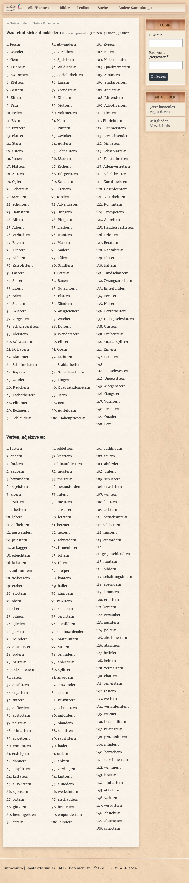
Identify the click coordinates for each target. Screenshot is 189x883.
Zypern (109, 44)
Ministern (112, 143)
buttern (110, 502)
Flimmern (21, 403)
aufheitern (20, 525)
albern (15, 494)
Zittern (18, 174)
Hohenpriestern (72, 418)
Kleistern (20, 334)
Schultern (20, 204)
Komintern (113, 204)
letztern (64, 517)
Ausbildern (67, 410)
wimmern (112, 767)
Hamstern (20, 212)
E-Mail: (155, 35)
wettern (110, 699)
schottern (112, 828)
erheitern (18, 510)
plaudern (65, 723)
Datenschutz (79, 868)
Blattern (19, 136)
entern (18, 822)
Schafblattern (114, 151)
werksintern (68, 792)
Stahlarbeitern (70, 365)
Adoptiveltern (115, 105)
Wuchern (65, 319)
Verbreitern (22, 235)
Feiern (15, 44)
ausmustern (22, 647)
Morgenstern (115, 386)
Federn (17, 113)
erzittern (18, 502)
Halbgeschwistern (119, 319)
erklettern (65, 449)
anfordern (66, 715)
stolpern (65, 571)
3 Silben (96, 33)
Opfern (18, 182)
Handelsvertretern (119, 227)
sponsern (20, 792)
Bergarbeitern (115, 311)
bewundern (19, 479)
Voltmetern (67, 113)
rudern (18, 654)
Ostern (17, 151)
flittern (19, 700)
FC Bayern (20, 349)
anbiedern (66, 662)
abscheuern (113, 821)
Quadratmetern (117, 67)
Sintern (18, 281)
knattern (64, 456)
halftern (19, 662)
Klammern (22, 357)
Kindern (64, 98)
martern (110, 561)
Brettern (19, 128)
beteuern (64, 525)
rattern (63, 647)
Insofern (65, 235)
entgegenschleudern (113, 554)
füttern (16, 449)
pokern (18, 632)
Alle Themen (40, 8)
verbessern (21, 578)
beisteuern (66, 807)
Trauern (64, 189)
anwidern (65, 677)
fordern (16, 464)
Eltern (16, 98)
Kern (61, 121)
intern (62, 494)
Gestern (16, 90)
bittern (18, 799)
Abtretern (112, 220)
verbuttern (113, 806)
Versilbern (65, 52)
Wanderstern (68, 334)
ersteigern (20, 754)
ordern (62, 754)
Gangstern (113, 394)
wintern (110, 494)
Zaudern (20, 380)
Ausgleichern (68, 311)
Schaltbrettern (116, 174)
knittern (65, 777)
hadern (64, 746)
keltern (110, 661)
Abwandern (66, 44)
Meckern (19, 197)
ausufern (111, 622)
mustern (65, 471)
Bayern (18, 243)
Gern (14, 60)
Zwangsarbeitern (118, 281)
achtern (110, 510)
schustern (112, 479)
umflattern (113, 783)
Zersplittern (23, 265)
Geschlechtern (116, 189)
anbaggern (21, 548)
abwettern (21, 738)
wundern (20, 639)
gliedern (19, 624)
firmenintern (68, 548)
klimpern (65, 593)
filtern (63, 563)
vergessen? (159, 57)
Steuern (18, 304)
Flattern (18, 166)
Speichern (65, 60)
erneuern (111, 714)
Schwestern (22, 342)
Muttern (65, 105)
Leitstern (111, 357)
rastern (110, 691)
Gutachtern (67, 288)
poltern (110, 630)
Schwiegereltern (26, 327)
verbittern (65, 616)
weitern (110, 798)
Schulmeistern (25, 365)
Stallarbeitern (115, 82)
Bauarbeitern (114, 197)
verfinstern (113, 729)
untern (110, 471)
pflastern (19, 540)
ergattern (20, 693)
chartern (111, 676)
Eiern (15, 121)
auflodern (66, 784)
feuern (109, 456)
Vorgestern (21, 319)
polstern (19, 723)
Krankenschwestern (112, 371)
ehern (17, 609)
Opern (62, 349)
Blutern (110, 258)
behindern (66, 654)
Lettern (63, 273)
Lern (108, 424)
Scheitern (20, 189)
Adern (17, 296)
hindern (66, 822)
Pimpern (65, 220)
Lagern (63, 82)
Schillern (65, 265)
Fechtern (111, 296)
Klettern (17, 82)
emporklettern (70, 815)
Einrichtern (112, 121)
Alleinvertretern (116, 166)
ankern (63, 761)
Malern (64, 250)
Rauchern (21, 388)
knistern (19, 563)
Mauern (64, 159)
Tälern (63, 258)
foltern (63, 555)
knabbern (65, 609)
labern (17, 517)
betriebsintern (115, 517)
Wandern (18, 52)
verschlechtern (116, 706)
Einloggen (158, 76)
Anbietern (112, 90)
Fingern (64, 380)
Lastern (18, 273)
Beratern (111, 243)
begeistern (19, 487)
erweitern (66, 510)
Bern (61, 403)
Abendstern (66, 90)
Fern (14, 105)
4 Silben (109, 33)
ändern (16, 456)
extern (63, 693)
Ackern (18, 227)
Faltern (110, 265)
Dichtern (65, 357)
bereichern (113, 752)
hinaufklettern (69, 464)
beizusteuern (23, 670)
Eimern (110, 349)
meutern (65, 502)
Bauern (63, 281)
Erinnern (18, 67)
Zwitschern (19, 75)
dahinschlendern (71, 632)
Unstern (110, 327)
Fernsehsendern (116, 136)
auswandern (22, 532)
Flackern (64, 227)
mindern (111, 745)
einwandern (68, 685)
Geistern (20, 311)
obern (16, 601)
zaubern (17, 471)
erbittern (111, 600)
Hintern (19, 250)
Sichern (19, 258)
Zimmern (112, 75)
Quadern (111, 417)
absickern (112, 813)
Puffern (64, 128)
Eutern (109, 52)
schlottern (111, 525)
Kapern (19, 372)
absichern (112, 645)
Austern (64, 143)
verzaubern (113, 615)
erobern (18, 586)
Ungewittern (114, 378)
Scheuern (65, 182)
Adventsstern (68, 204)
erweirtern (113, 487)
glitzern (19, 807)
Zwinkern (66, 136)
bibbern (110, 569)
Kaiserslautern (116, 60)
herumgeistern (25, 815)
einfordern (112, 540)
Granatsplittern (117, 342)
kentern (109, 607)
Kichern (64, 166)
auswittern (22, 784)
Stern (16, 143)
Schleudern (22, 418)
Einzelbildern (115, 288)
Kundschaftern (115, 273)
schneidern (67, 540)
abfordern (112, 464)
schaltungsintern (117, 577)
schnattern (22, 731)
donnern (20, 761)
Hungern (64, 212)
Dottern (64, 327)
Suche (104, 8)
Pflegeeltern (68, 174)
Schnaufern (67, 151)
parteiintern (68, 639)
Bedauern (21, 410)
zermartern (113, 668)
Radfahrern (113, 250)
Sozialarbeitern (70, 75)
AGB (62, 868)
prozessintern (115, 737)
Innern (17, 159)
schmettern (67, 708)
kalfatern (20, 777)
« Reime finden (17, 23)
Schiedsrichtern (71, 372)
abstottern (21, 715)
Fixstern (110, 113)
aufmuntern (22, 571)
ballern (64, 586)
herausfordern (69, 487)
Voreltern (112, 401)
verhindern (113, 449)
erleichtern (21, 555)
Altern (18, 220)
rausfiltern (67, 738)
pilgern (18, 616)
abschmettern (115, 638)
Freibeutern (113, 334)
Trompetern (114, 212)
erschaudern (68, 799)
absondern (112, 584)
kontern (64, 578)
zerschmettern (116, 760)
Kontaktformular (40, 868)
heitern (64, 532)
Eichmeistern (114, 128)
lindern (110, 775)
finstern (110, 532)
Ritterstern (113, 98)
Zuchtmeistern (116, 182)
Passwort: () (159, 55)
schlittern (66, 731)
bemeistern (112, 684)
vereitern (64, 601)
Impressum (13, 868)
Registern (112, 409)
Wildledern (67, 67)
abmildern (66, 624)
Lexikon (83, 8)
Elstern (64, 296)
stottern (19, 593)
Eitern (17, 288)
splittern (65, 670)
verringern (66, 769)
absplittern (22, 769)
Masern (63, 243)
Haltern (110, 304)
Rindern (63, 197)
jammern (111, 592)
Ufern (62, 395)
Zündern (65, 304)
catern (17, 677)
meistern (64, 479)
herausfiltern (115, 722)
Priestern (111, 235)
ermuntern (22, 746)
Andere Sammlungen (137, 8)
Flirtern (64, 342)
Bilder (65, 8)
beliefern (111, 653)
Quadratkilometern (74, 388)
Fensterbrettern (116, 159)
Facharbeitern (24, 395)
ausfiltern (20, 685)
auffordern (21, 708)
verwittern (67, 700)
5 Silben (123, 33)
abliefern (111, 790)
